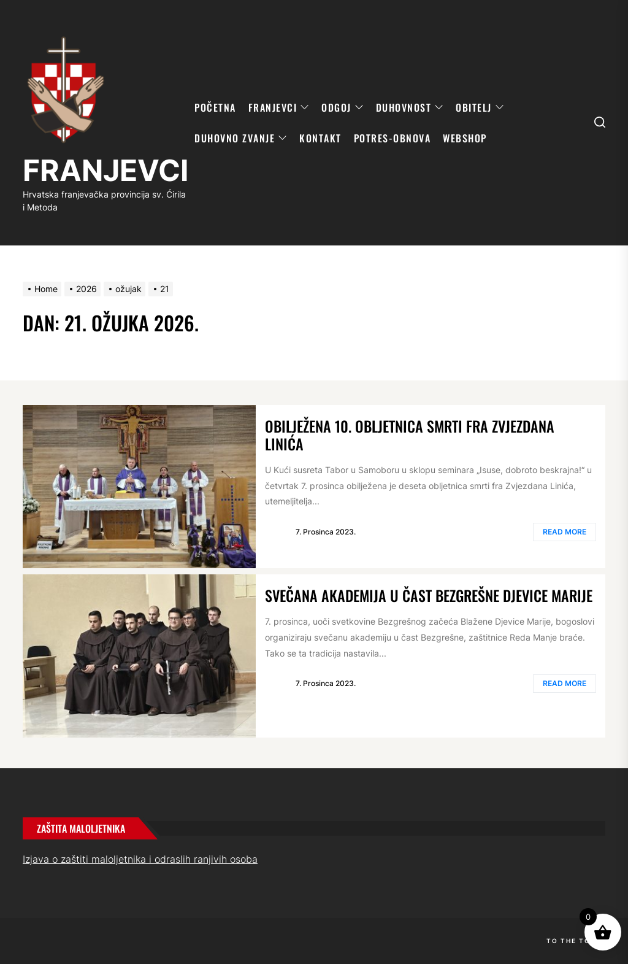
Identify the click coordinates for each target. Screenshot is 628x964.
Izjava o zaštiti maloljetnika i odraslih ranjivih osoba (140, 859)
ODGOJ (342, 107)
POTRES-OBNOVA (392, 138)
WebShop (465, 138)
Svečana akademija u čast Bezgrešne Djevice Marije (428, 595)
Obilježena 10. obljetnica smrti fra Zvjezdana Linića (409, 435)
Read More (564, 531)
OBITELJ (480, 107)
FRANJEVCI (105, 170)
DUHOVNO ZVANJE (240, 138)
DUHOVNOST (410, 107)
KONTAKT (320, 138)
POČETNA (215, 107)
